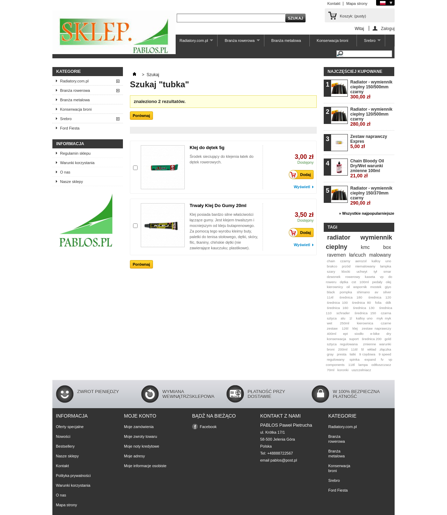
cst (354, 282)
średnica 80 (361, 302)
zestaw (332, 328)
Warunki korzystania (77, 163)
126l (345, 328)
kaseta (370, 277)
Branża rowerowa (238, 42)
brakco (332, 266)
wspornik (360, 287)
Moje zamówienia (139, 427)
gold (387, 339)
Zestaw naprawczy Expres (368, 141)
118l (351, 365)
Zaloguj (388, 28)
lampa (363, 365)
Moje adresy (134, 456)
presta (341, 354)
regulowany (336, 359)
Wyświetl (302, 187)
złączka (385, 349)
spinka (355, 359)
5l (362, 349)
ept (345, 334)
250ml (344, 323)
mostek (375, 287)
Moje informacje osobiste (145, 466)
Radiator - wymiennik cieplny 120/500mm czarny (371, 117)
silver (387, 292)
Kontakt (333, 3)
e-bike (375, 334)
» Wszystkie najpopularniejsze (366, 213)
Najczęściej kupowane (355, 71)
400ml (331, 334)
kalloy (376, 261)
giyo (388, 287)
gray (330, 354)
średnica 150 (365, 313)
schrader (343, 313)
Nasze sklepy (71, 181)
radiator (338, 237)
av (376, 292)
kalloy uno (364, 318)
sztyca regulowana (342, 344)
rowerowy (352, 277)
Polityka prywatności (73, 475)
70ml (330, 370)
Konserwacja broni (333, 40)
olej (388, 282)
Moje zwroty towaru (140, 436)
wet (329, 323)
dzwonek (333, 277)
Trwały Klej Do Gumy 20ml (218, 205)
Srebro (369, 42)
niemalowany (365, 266)
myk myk (383, 318)
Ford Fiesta (70, 128)
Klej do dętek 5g (207, 147)
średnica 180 (350, 297)
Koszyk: (353, 16)
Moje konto (140, 416)
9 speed (385, 354)
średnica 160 (337, 308)
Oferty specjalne (69, 427)
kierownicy (335, 287)
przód (346, 266)
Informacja (70, 143)
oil (348, 287)
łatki (353, 354)
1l (350, 318)
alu (343, 318)
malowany (380, 255)
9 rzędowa (367, 354)
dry (388, 334)
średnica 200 (372, 339)
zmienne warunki (377, 344)
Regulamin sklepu (75, 153)
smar (387, 271)
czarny (345, 261)
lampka (385, 266)
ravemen (336, 255)
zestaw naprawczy (376, 328)
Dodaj (302, 174)
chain (331, 261)
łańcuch (357, 255)
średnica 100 (337, 302)
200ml (342, 349)
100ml (364, 282)
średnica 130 (363, 308)
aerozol (360, 261)
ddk (388, 302)
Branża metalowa (286, 40)
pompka (346, 292)
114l (330, 297)
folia (378, 302)
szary (331, 271)
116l (354, 349)
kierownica (365, 323)
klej (355, 328)
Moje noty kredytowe (141, 446)
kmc (365, 247)
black (331, 292)
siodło (359, 334)
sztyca (332, 318)
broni (331, 349)
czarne (386, 323)
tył (375, 271)
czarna (386, 313)
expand (370, 359)
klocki (346, 271)
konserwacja (336, 339)
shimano (363, 292)
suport (354, 339)
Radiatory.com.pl (193, 42)
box (387, 247)
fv (382, 359)
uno (388, 261)
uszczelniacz (361, 370)
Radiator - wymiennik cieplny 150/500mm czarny (371, 90)
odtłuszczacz (381, 365)
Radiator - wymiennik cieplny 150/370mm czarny (371, 196)
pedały (377, 282)
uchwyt (362, 271)
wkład (371, 349)
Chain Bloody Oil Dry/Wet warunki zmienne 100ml (367, 168)
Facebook (208, 427)
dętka (344, 282)
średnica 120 (379, 297)
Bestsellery (65, 446)
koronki (343, 370)
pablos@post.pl (283, 460)
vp (381, 277)
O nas (65, 172)
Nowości (63, 436)
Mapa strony (356, 3)
